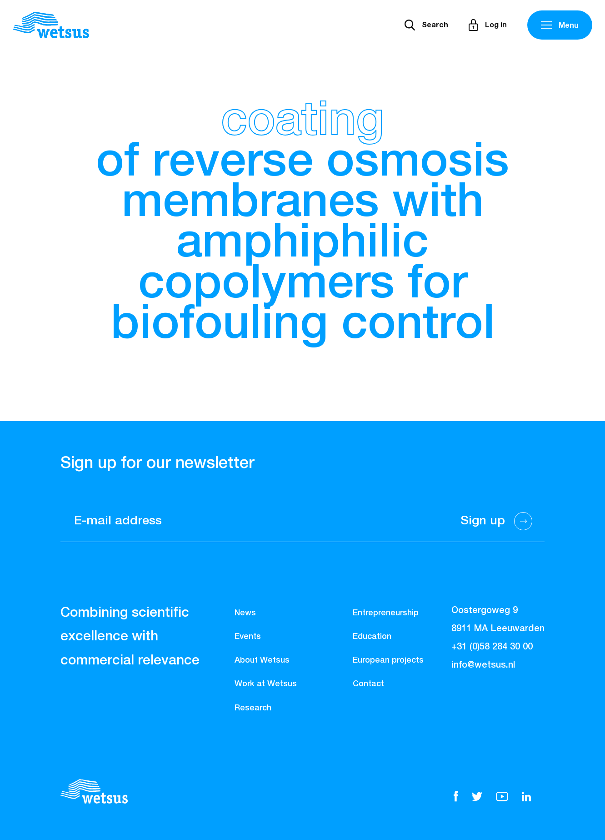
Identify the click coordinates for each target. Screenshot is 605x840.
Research (253, 708)
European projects (388, 660)
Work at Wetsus (266, 684)
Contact (368, 684)
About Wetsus (262, 660)
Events (248, 637)
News (245, 613)
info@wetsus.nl (483, 664)
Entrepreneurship (386, 613)
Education (372, 637)
